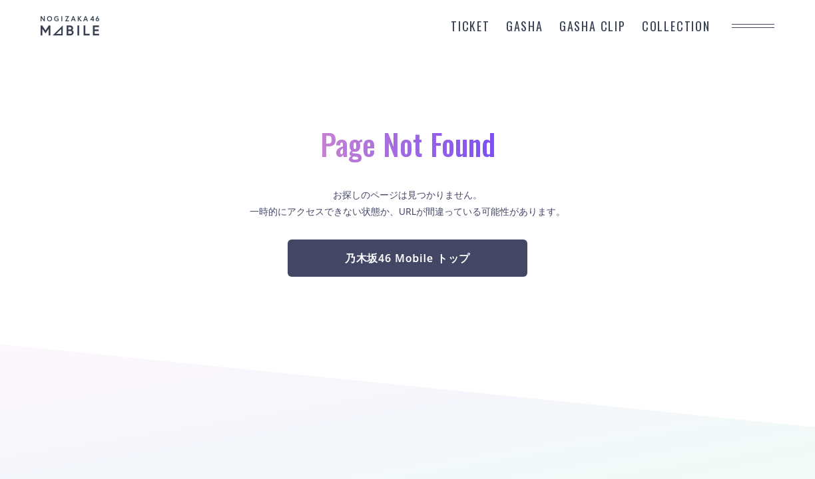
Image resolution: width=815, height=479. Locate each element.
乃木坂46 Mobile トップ (408, 258)
